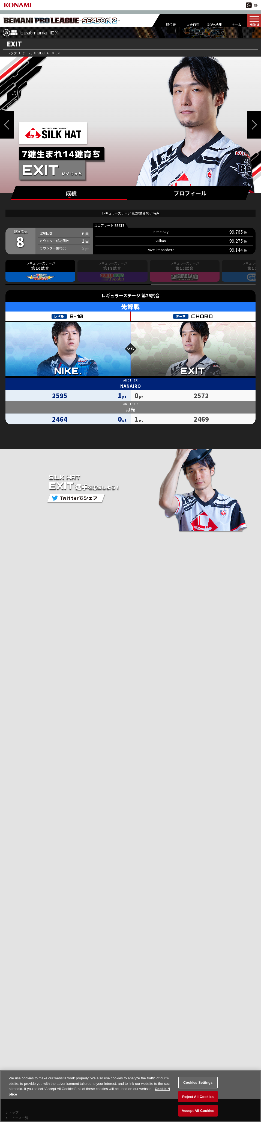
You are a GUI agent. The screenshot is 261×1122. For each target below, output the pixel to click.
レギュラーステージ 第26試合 (130, 295)
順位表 (171, 24)
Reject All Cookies (198, 1098)
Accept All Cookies (198, 1113)
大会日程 (192, 24)
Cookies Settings (198, 1084)
